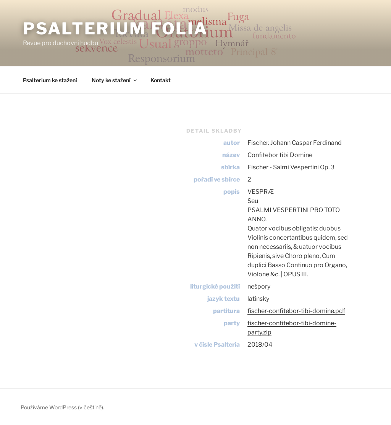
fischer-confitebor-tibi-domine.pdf (296, 311)
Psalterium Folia (115, 28)
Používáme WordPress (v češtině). (62, 407)
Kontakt (160, 80)
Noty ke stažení (115, 80)
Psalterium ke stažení (50, 80)
